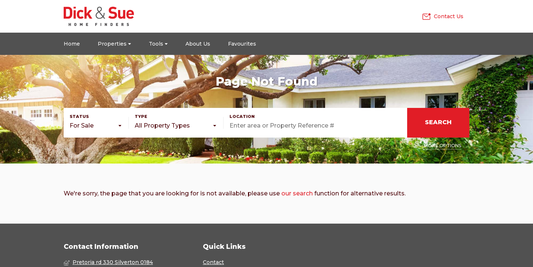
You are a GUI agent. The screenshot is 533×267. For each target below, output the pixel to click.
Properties (114, 44)
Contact (213, 262)
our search (297, 193)
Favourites (242, 43)
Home (72, 43)
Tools (158, 44)
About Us (197, 43)
